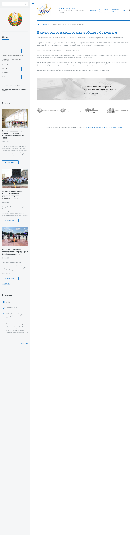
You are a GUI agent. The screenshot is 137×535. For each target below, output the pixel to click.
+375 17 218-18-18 (91, 93)
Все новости (6, 284)
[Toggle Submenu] (24, 51)
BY (127, 10)
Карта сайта (24, 343)
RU (124, 10)
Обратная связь (115, 10)
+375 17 (103, 10)
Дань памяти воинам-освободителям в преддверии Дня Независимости (15, 251)
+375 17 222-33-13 (11, 308)
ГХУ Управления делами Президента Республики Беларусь (102, 127)
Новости (46, 24)
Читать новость (10, 162)
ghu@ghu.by (92, 10)
